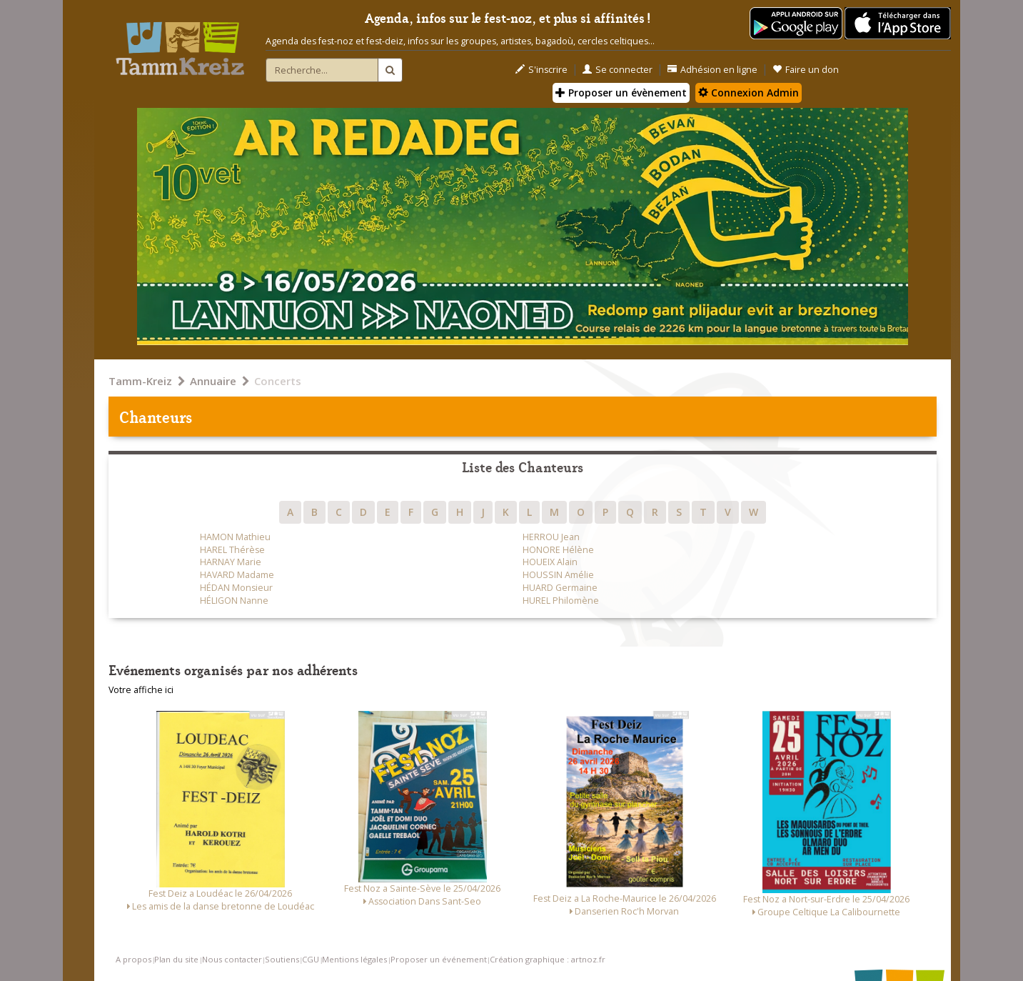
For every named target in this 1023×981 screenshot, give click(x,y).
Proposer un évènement (621, 92)
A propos (133, 959)
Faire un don (805, 70)
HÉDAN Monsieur (236, 588)
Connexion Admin (748, 92)
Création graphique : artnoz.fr (547, 959)
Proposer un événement (438, 959)
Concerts (277, 381)
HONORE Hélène (558, 550)
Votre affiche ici (141, 690)
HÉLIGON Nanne (234, 600)
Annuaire (213, 381)
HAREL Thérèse (232, 550)
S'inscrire (541, 70)
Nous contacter (232, 959)
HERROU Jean (551, 537)
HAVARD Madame (237, 575)
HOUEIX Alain (550, 562)
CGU (310, 959)
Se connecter (617, 70)
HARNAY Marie (230, 562)
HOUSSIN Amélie (558, 575)
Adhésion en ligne (712, 70)
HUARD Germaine (560, 588)
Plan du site (176, 959)
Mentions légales (354, 959)
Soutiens (282, 959)
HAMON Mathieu (235, 537)
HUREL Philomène (561, 600)
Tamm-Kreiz (140, 381)
